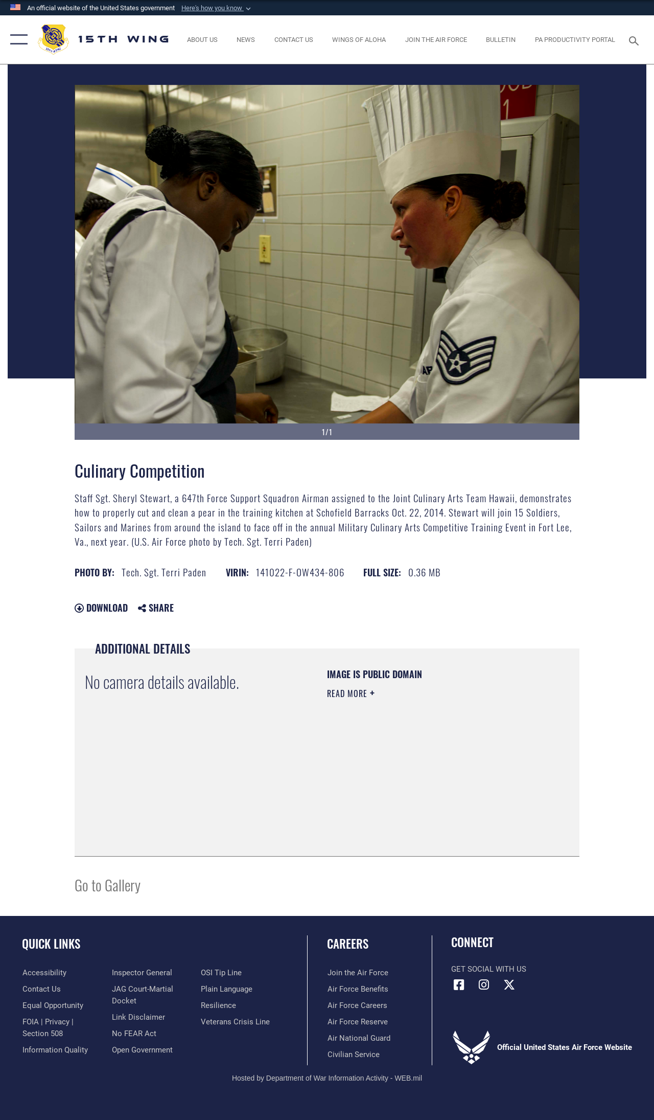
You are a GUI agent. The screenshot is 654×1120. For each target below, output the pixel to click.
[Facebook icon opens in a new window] (458, 985)
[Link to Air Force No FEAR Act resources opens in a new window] (133, 1033)
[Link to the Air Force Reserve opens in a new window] (357, 1021)
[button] (217, 8)
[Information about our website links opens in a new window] (138, 1016)
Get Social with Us (488, 969)
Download (101, 607)
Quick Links (51, 943)
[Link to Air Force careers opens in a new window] (357, 1005)
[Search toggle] (635, 40)
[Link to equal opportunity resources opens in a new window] (52, 1005)
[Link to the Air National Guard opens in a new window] (358, 1038)
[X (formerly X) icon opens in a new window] (509, 985)
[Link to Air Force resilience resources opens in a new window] (218, 1005)
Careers (347, 943)
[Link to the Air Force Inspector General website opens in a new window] (141, 972)
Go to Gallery (108, 884)
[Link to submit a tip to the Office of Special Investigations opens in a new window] (221, 972)
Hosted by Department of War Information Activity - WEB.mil (327, 1078)
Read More (348, 693)
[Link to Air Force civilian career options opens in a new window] (353, 1054)
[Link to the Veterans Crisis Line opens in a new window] (235, 1021)
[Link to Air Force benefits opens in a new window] (357, 989)
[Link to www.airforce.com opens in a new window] (357, 972)
